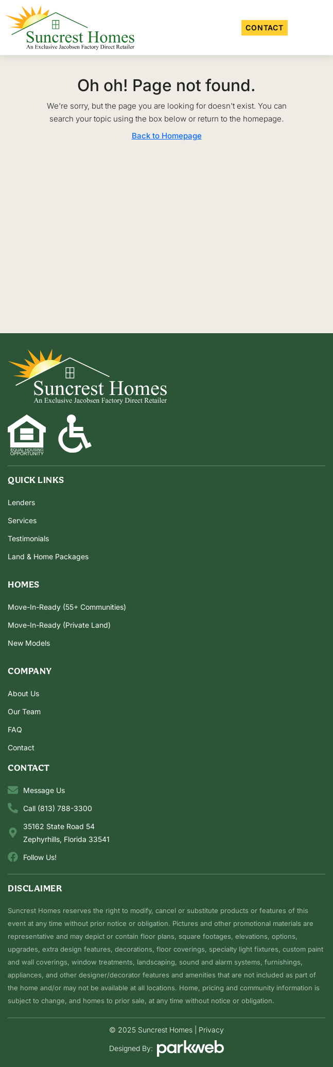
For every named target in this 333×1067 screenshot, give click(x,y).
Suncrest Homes (165, 1029)
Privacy (211, 1029)
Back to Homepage (167, 136)
